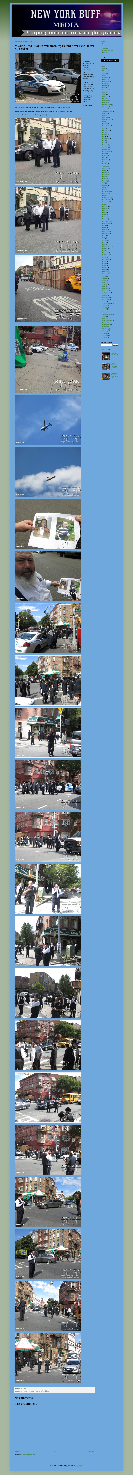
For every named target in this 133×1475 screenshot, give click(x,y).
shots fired (105, 288)
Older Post (91, 1451)
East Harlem (105, 130)
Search (104, 280)
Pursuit (104, 265)
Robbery (104, 274)
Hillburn (104, 179)
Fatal (103, 153)
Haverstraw (105, 174)
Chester (104, 102)
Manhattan (105, 202)
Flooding (104, 162)
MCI (103, 204)
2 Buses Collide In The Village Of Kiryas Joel (114, 366)
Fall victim (105, 147)
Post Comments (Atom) (28, 1454)
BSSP (104, 92)
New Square (105, 233)
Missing (21, 1391)
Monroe (104, 214)
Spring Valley (106, 293)
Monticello (105, 219)
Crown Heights (106, 119)
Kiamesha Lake (106, 191)
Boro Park (105, 85)
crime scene (105, 117)
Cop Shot (105, 113)
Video (103, 316)
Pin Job (104, 257)
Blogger (80, 1465)
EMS (103, 136)
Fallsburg (104, 149)
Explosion (105, 145)
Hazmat (104, 176)
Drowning (105, 124)
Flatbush (104, 160)
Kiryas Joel (105, 193)
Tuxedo (104, 310)
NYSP (104, 242)
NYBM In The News (107, 50)
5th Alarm (105, 71)
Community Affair (107, 111)
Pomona (104, 263)
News (103, 236)
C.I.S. (103, 94)
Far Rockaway (106, 151)
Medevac (104, 206)
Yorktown (104, 337)
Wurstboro (105, 335)
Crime (104, 115)
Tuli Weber (23, 1388)
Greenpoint (105, 168)
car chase (105, 96)
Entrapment (105, 138)
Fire (103, 157)
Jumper (104, 187)
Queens (104, 267)
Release (104, 269)
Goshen (104, 166)
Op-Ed (104, 244)
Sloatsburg (105, 291)
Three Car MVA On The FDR (114, 354)
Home (55, 1451)
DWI (103, 128)
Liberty (104, 195)
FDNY (104, 155)
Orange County (106, 246)
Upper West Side (107, 314)
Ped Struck (105, 255)
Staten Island (106, 297)
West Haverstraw (107, 320)
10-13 (104, 69)
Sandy (104, 276)
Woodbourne (106, 327)
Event (104, 143)
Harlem (104, 170)
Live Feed (105, 52)
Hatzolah (104, 172)
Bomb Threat (106, 83)
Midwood (104, 208)
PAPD (104, 250)
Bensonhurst (105, 81)
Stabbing (104, 295)
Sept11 (104, 282)
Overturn (104, 248)
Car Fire (104, 98)
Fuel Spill (104, 164)
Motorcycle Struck (107, 221)
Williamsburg (30, 1391)
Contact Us (105, 48)
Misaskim (105, 210)
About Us (104, 46)
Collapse (104, 109)
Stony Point (105, 299)
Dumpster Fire (106, 126)
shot (103, 286)
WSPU (36, 1391)
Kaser (104, 189)
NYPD (25, 1391)
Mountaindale (106, 223)
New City (104, 229)
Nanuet (104, 227)
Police (104, 261)
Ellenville (104, 134)
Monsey (104, 217)
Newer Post (18, 1451)
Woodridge (105, 331)
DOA (103, 121)
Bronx (104, 88)
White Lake (105, 322)
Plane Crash (105, 259)
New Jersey (105, 231)
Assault (104, 75)
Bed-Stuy (104, 79)
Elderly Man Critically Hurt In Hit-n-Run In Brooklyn (114, 376)
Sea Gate (105, 278)
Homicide (105, 185)
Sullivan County (106, 303)
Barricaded (105, 77)
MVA (103, 225)
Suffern (104, 301)
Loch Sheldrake (106, 198)
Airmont (104, 73)
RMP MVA (105, 272)
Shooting (104, 284)
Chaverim (105, 100)
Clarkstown (105, 107)
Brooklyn (104, 90)
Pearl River (105, 253)
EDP (103, 132)
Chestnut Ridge (106, 104)
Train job (104, 305)
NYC (103, 238)
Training (104, 308)
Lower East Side (106, 200)
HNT (103, 183)
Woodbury (105, 329)
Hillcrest (104, 181)
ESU (103, 140)
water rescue (106, 318)
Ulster (104, 312)
